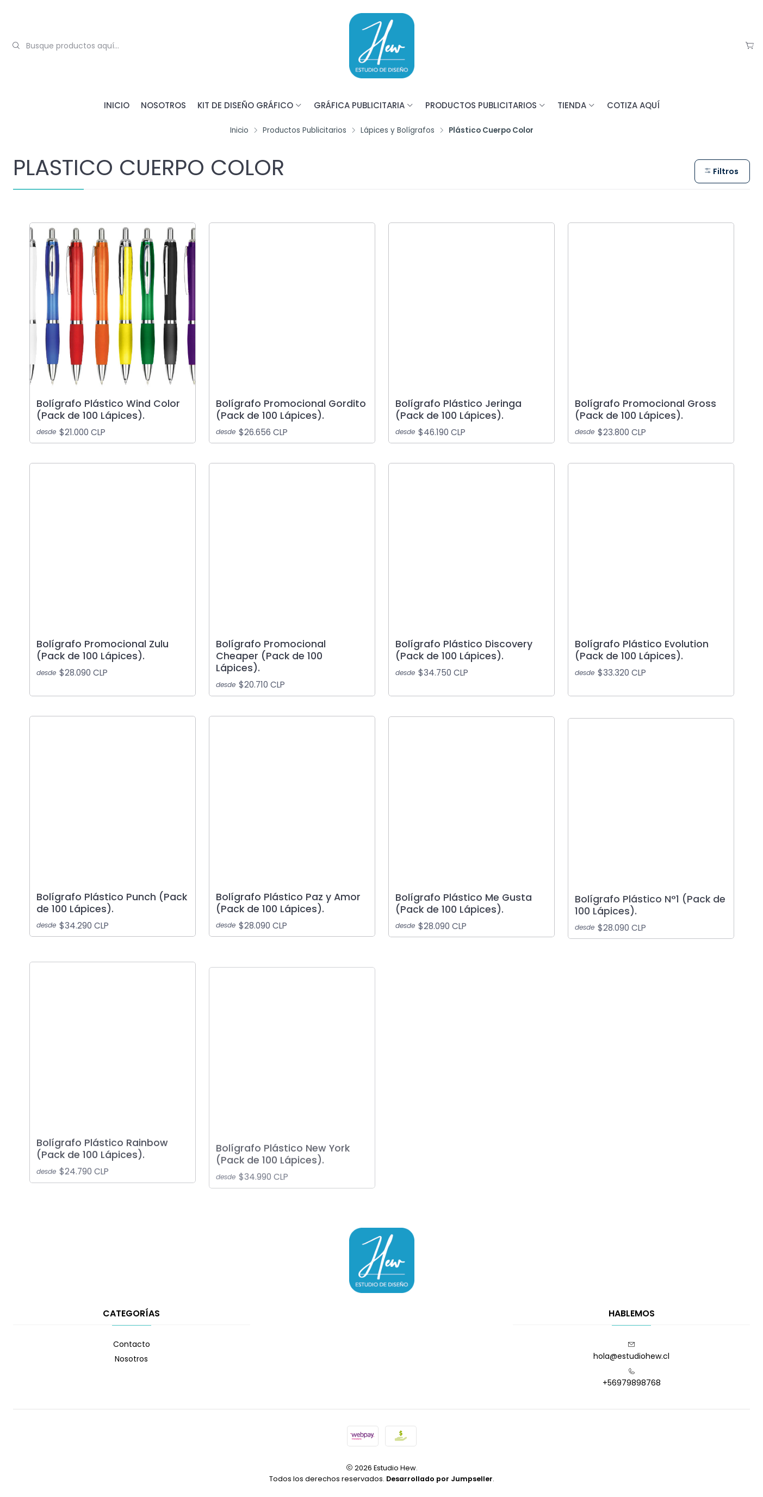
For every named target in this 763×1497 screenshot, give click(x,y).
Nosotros (163, 105)
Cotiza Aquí (633, 105)
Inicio (116, 105)
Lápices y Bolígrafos (398, 130)
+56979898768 (632, 1378)
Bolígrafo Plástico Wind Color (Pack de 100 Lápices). (108, 409)
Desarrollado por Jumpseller (439, 1478)
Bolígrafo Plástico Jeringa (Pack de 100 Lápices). (458, 409)
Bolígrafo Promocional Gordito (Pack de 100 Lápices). (291, 409)
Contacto (131, 1344)
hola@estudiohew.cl (631, 1351)
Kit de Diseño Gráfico (249, 105)
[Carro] (749, 46)
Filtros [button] (721, 171)
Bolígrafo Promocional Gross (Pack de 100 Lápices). (645, 409)
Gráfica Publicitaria (364, 105)
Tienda (576, 105)
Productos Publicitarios (485, 105)
